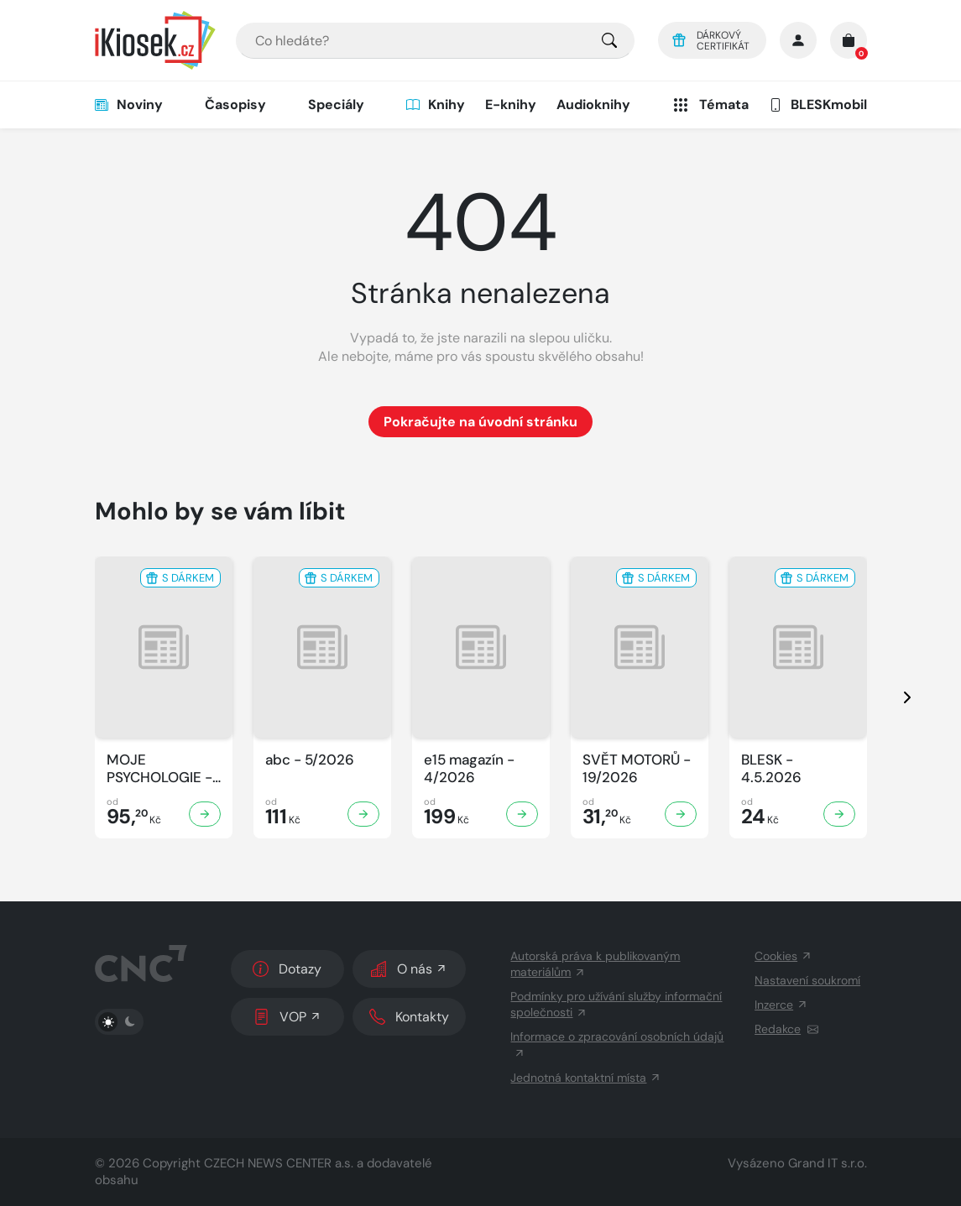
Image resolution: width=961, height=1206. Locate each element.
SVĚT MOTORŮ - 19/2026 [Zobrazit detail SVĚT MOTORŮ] (636, 768)
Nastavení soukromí (807, 980)
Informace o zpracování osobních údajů (616, 1044)
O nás (409, 969)
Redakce (786, 1028)
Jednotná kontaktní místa (585, 1077)
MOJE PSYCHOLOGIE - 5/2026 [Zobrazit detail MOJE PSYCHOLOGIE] (159, 769)
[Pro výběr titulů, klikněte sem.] (609, 41)
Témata (710, 105)
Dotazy (287, 969)
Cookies (783, 955)
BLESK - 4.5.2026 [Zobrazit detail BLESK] (771, 768)
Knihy (435, 104)
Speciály (336, 104)
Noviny (129, 104)
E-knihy (510, 104)
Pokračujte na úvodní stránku (480, 422)
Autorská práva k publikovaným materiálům (595, 963)
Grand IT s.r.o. (827, 1163)
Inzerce (781, 1004)
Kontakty (409, 1017)
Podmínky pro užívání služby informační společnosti (616, 1004)
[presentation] (892, 697)
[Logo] (155, 40)
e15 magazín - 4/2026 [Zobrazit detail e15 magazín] (469, 768)
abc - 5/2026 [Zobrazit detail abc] (309, 760)
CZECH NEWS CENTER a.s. (278, 1163)
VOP (287, 1017)
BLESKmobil (818, 104)
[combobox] (435, 41)
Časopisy (235, 104)
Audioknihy (593, 104)
